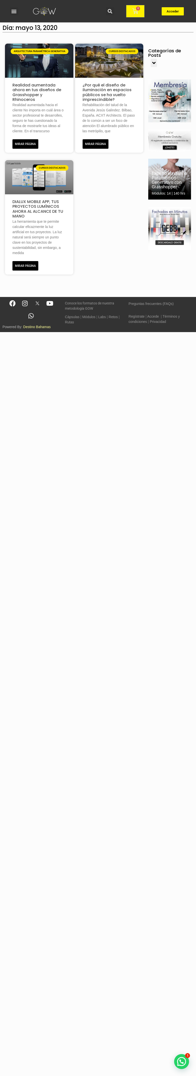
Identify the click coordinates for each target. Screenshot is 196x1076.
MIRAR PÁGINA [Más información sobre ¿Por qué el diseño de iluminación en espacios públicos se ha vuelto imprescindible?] (95, 144)
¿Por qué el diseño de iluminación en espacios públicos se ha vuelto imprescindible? (107, 92)
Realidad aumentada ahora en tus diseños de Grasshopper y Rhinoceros (36, 92)
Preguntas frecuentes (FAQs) (151, 304)
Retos (113, 317)
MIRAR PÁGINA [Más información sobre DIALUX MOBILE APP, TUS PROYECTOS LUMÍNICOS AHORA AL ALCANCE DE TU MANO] (25, 266)
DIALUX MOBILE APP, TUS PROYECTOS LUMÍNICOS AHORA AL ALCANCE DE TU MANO (37, 209)
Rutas (69, 322)
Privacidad (158, 322)
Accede (153, 316)
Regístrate (137, 316)
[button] (14, 11)
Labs (102, 317)
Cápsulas (72, 317)
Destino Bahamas (37, 327)
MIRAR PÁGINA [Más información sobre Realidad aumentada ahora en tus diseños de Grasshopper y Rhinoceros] (25, 144)
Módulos (89, 317)
